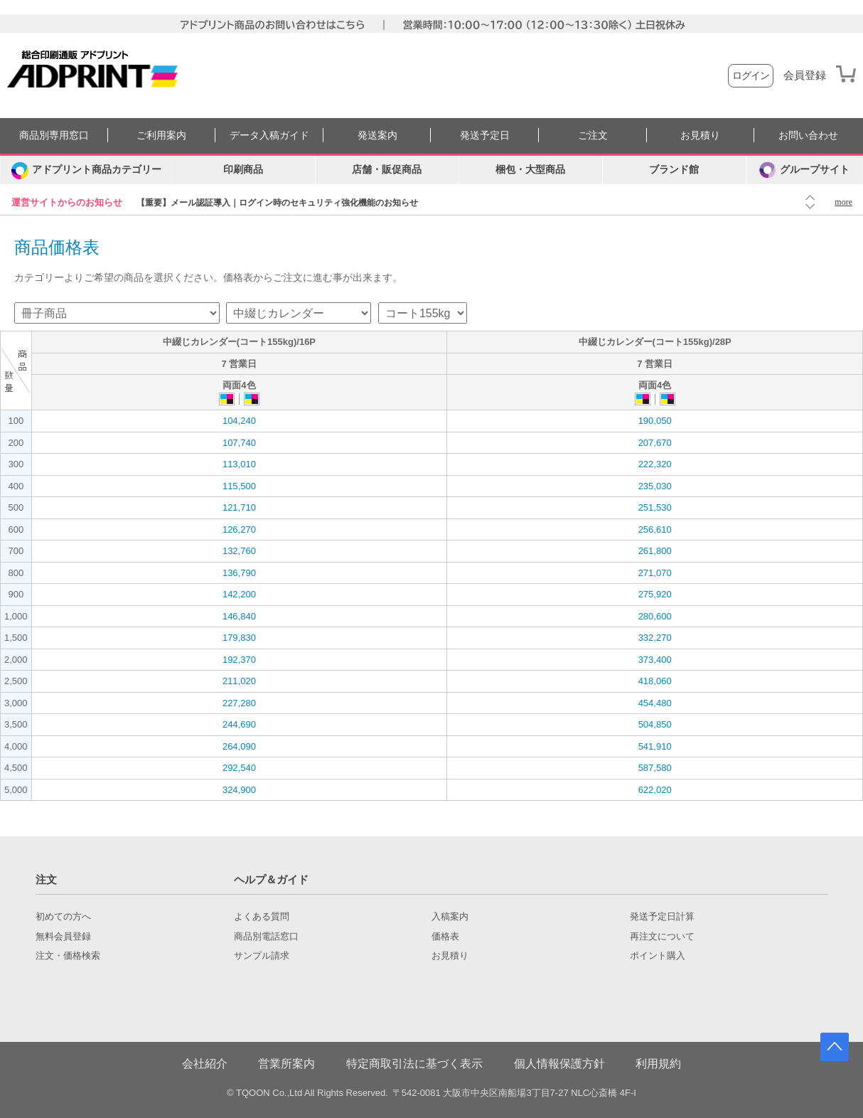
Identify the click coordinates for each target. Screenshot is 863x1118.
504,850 (655, 724)
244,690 (239, 724)
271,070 (655, 573)
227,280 (239, 703)
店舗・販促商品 (387, 169)
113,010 (239, 464)
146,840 (239, 616)
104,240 (239, 420)
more (843, 202)
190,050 (655, 420)
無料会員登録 (63, 937)
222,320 (655, 464)
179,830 (239, 637)
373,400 (655, 659)
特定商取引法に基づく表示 (414, 1064)
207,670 (655, 442)
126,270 (239, 529)
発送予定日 (485, 135)
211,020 (239, 681)
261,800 (655, 550)
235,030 (655, 486)
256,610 (655, 529)
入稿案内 (449, 917)
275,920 (655, 594)
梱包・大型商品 (530, 169)
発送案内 (377, 135)
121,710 (239, 507)
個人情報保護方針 (559, 1064)
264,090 (239, 746)
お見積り (700, 135)
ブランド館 (674, 169)
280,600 (655, 616)
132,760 (239, 550)
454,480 (655, 703)
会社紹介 (204, 1064)
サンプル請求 (261, 956)
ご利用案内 (161, 135)
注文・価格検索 (68, 956)
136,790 (239, 573)
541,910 (655, 746)
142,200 (239, 594)
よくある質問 (261, 917)
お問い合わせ (808, 135)
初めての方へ (63, 917)
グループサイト (804, 170)
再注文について (662, 937)
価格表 (445, 937)
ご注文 (593, 135)
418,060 (655, 681)
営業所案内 (286, 1064)
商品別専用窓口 (54, 135)
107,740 (239, 442)
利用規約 (658, 1064)
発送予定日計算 (662, 917)
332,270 (655, 637)
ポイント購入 (657, 956)
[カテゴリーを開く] (86, 170)
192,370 (239, 659)
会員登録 (804, 75)
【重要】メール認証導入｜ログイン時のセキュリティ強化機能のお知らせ (277, 203)
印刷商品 (243, 169)
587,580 (655, 767)
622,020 (655, 789)
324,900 (239, 789)
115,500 (239, 486)
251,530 (655, 507)
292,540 (239, 767)
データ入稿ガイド (269, 135)
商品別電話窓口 (266, 937)
